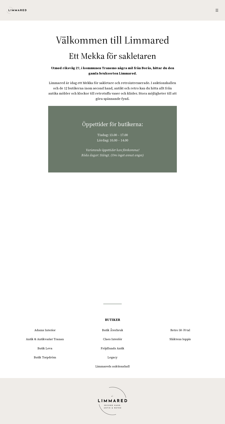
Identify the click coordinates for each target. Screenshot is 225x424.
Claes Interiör (112, 339)
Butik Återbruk (112, 330)
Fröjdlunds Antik (112, 348)
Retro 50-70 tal (180, 330)
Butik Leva (45, 348)
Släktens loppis (180, 339)
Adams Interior (45, 330)
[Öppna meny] (217, 10)
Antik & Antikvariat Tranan (45, 339)
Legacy (112, 357)
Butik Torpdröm (45, 357)
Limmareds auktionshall (112, 366)
